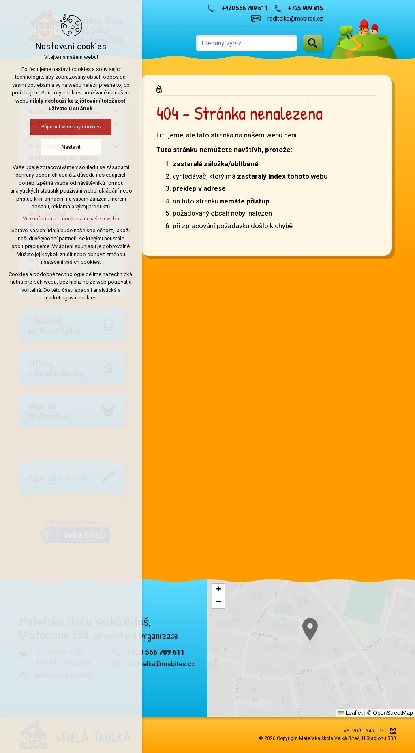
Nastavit (57, 147)
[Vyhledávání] (312, 43)
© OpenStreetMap (390, 713)
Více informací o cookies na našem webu (57, 219)
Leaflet (350, 713)
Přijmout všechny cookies (57, 127)
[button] (328, 641)
